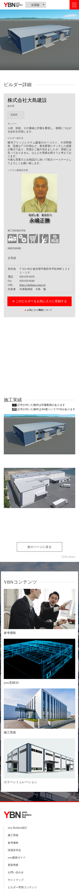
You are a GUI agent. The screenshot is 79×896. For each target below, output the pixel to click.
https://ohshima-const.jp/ (32, 285)
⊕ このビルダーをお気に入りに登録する (39, 301)
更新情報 (13, 865)
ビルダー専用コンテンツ (22, 887)
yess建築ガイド (17, 857)
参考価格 (13, 842)
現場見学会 (14, 850)
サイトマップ (16, 880)
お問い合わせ (16, 872)
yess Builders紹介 (17, 827)
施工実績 (13, 835)
